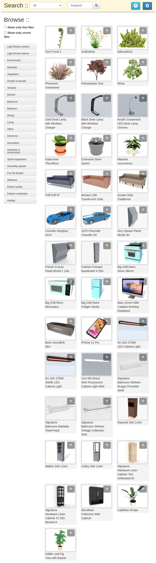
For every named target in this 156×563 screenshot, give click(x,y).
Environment (14, 60)
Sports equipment (16, 159)
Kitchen (11, 94)
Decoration (13, 143)
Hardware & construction (13, 151)
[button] (147, 6)
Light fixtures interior (18, 53)
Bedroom (12, 108)
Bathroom (12, 101)
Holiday (11, 200)
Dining (10, 115)
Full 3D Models (15, 173)
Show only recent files (17, 34)
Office (10, 129)
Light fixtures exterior (18, 46)
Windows (12, 180)
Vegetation (13, 74)
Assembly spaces (16, 166)
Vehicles (11, 87)
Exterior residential (17, 193)
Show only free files (19, 27)
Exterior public (15, 186)
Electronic (12, 136)
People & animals (16, 81)
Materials (12, 67)
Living (10, 122)
